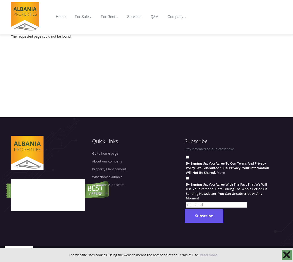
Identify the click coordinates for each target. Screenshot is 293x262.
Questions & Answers (108, 185)
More (221, 172)
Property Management (109, 169)
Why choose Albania (107, 177)
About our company (107, 161)
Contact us (100, 192)
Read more (208, 255)
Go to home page (105, 153)
